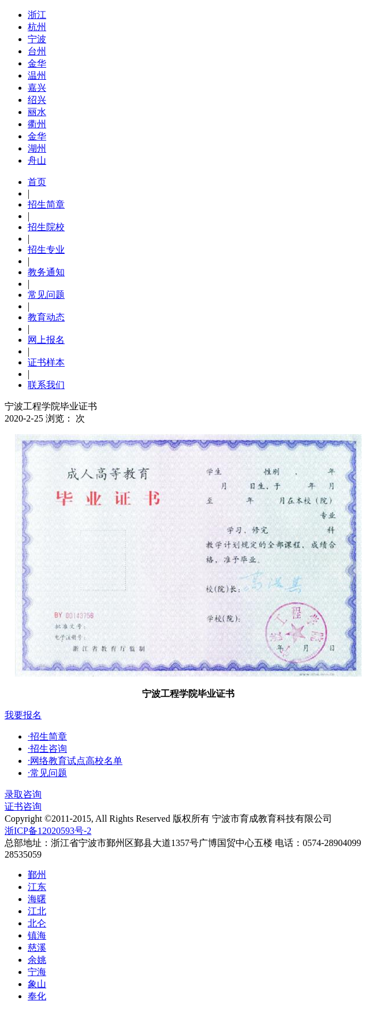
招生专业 (46, 249)
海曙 (37, 899)
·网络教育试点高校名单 (75, 761)
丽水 (37, 112)
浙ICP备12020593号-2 (48, 831)
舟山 (37, 160)
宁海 (37, 972)
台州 (37, 51)
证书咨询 (23, 806)
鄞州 (37, 875)
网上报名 (46, 340)
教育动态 (46, 317)
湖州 (37, 148)
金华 (37, 63)
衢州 (37, 124)
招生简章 (46, 204)
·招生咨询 (47, 749)
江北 (37, 911)
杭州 (37, 27)
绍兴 (37, 100)
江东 (37, 887)
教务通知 (46, 272)
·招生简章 (47, 736)
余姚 (37, 960)
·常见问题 (47, 773)
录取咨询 (23, 794)
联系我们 (46, 385)
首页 (37, 182)
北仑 (37, 923)
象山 (37, 984)
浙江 (37, 15)
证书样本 (46, 362)
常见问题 (46, 295)
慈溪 (37, 947)
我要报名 (23, 715)
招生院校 (46, 227)
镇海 (37, 935)
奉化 (37, 996)
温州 (37, 75)
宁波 (37, 39)
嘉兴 (37, 88)
